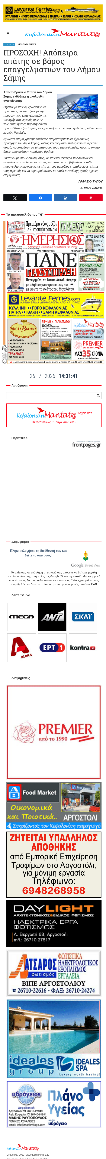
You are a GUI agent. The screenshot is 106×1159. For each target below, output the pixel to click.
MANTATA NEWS (27, 44)
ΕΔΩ (94, 584)
